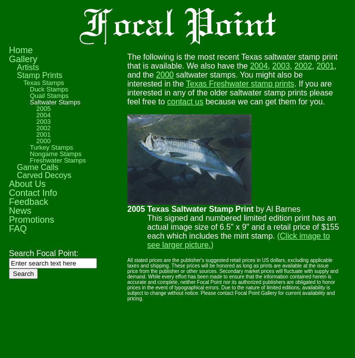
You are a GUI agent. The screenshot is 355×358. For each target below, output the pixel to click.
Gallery (23, 59)
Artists (28, 67)
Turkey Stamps (51, 147)
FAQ (18, 229)
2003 (281, 66)
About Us (27, 184)
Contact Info (33, 193)
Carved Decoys (44, 175)
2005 (43, 108)
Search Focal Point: (44, 253)
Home (21, 50)
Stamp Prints (40, 75)
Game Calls (38, 167)
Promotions (31, 220)
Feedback (28, 202)
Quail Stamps (49, 95)
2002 (303, 66)
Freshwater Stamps (58, 160)
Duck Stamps (49, 89)
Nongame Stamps (56, 154)
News (20, 211)
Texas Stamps (43, 83)
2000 (165, 75)
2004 (259, 66)
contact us (185, 101)
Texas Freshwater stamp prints (240, 84)
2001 (325, 66)
